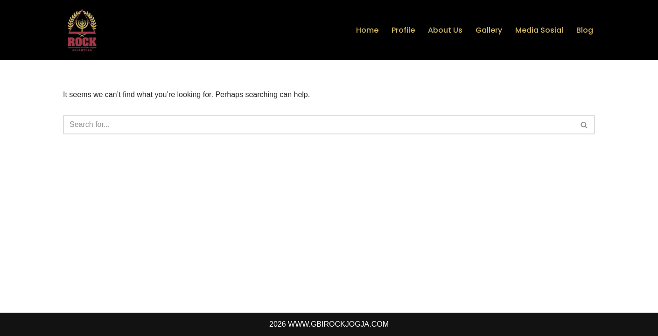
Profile (403, 30)
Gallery (489, 30)
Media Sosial (539, 30)
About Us (445, 30)
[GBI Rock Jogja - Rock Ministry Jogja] (81, 30)
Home (367, 30)
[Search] (318, 124)
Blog (584, 30)
